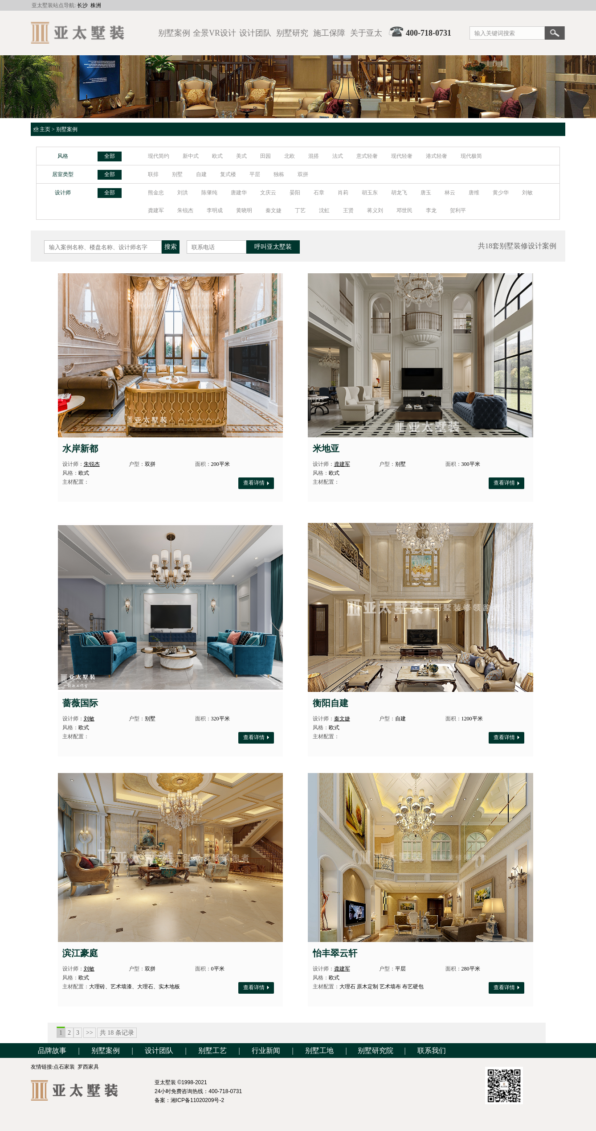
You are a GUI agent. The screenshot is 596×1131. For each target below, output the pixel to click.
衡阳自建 (330, 703)
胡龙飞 (399, 192)
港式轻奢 (436, 156)
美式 (241, 156)
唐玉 (425, 192)
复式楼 (228, 174)
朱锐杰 (185, 210)
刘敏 (527, 192)
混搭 (313, 156)
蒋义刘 (375, 210)
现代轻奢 (401, 156)
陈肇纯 (209, 192)
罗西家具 (88, 1067)
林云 (450, 192)
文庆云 (268, 192)
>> (89, 1032)
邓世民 (404, 210)
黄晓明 (244, 210)
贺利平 (458, 210)
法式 (337, 156)
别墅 (177, 174)
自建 (201, 174)
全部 (109, 156)
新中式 (191, 156)
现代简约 (158, 156)
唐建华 (239, 192)
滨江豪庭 (80, 953)
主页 (45, 129)
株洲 (95, 5)
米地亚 (326, 448)
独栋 (279, 174)
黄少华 (501, 192)
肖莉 (343, 192)
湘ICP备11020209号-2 (197, 1100)
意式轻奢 (367, 156)
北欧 (289, 156)
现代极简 (471, 156)
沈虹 (324, 210)
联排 (153, 174)
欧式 (217, 156)
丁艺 (300, 210)
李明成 (215, 210)
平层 (254, 174)
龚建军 (156, 210)
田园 (265, 156)
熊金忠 (156, 192)
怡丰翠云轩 (335, 953)
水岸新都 (80, 448)
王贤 (348, 210)
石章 (319, 192)
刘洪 (182, 192)
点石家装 (64, 1067)
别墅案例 (67, 129)
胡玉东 (370, 192)
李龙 (431, 210)
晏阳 (295, 192)
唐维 (474, 192)
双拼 (303, 174)
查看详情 (256, 483)
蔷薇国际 (80, 703)
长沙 (82, 5)
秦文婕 (273, 210)
